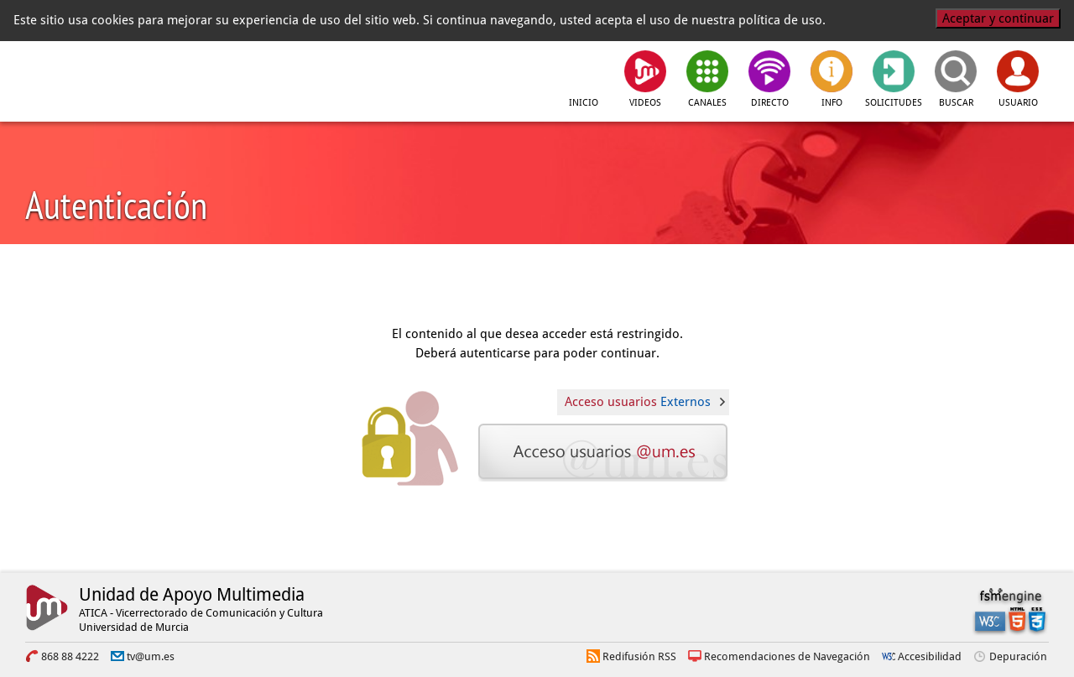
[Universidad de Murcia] (100, 76)
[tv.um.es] (279, 76)
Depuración (1018, 656)
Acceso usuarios (638, 401)
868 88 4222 (70, 656)
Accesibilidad (930, 656)
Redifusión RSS (639, 656)
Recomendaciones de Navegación (787, 656)
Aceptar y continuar (998, 18)
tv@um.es (151, 656)
